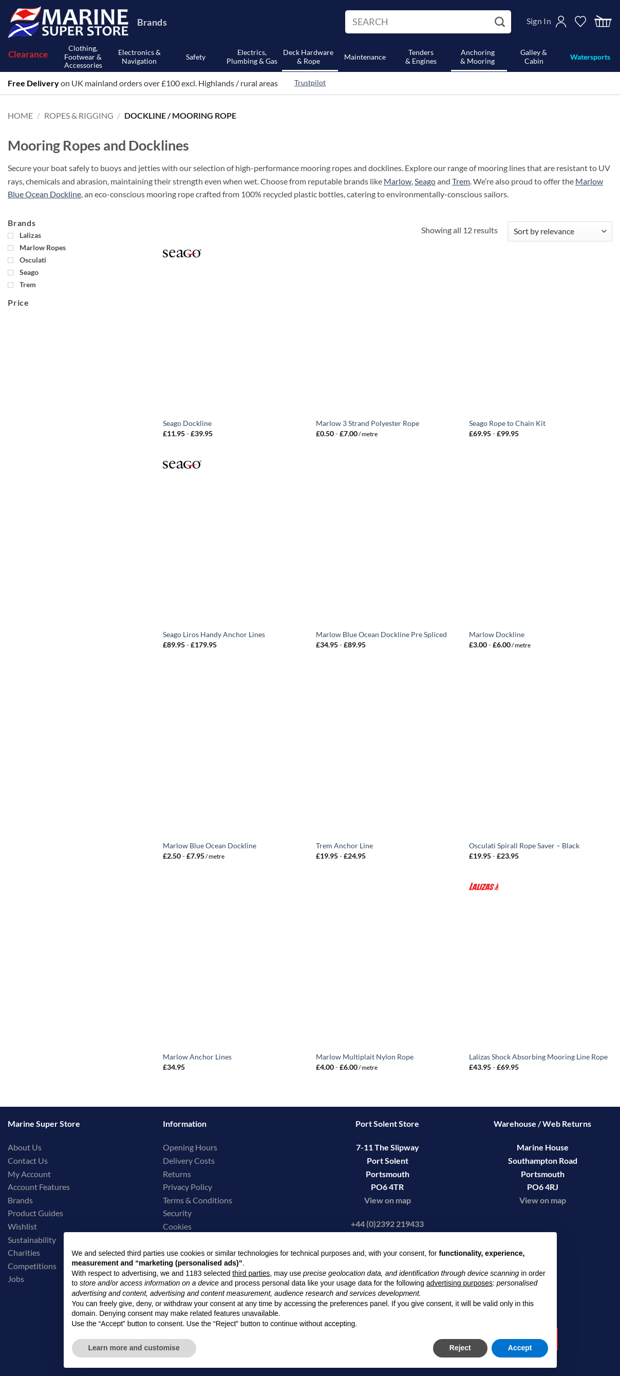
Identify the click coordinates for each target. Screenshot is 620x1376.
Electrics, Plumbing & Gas (252, 56)
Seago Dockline (187, 423)
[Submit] (501, 22)
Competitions (32, 1266)
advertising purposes (459, 1283)
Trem (461, 181)
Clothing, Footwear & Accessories (83, 57)
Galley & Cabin (533, 56)
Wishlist (22, 1226)
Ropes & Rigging (79, 115)
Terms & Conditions (197, 1200)
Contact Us (28, 1160)
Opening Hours (190, 1147)
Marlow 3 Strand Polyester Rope (367, 423)
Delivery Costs (189, 1160)
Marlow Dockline (496, 634)
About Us (25, 1147)
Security (177, 1213)
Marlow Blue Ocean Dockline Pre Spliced (381, 634)
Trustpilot (310, 83)
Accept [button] (520, 1348)
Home (20, 115)
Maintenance (365, 56)
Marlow (397, 181)
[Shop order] (560, 231)
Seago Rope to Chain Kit (507, 423)
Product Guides (35, 1213)
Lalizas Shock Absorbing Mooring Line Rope (538, 1056)
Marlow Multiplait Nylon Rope (365, 1056)
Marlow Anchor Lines (197, 1056)
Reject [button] (460, 1348)
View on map (387, 1200)
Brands (152, 22)
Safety (195, 56)
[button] (603, 22)
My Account (29, 1174)
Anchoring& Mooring (477, 56)
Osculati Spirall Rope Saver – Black (524, 845)
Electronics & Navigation (139, 56)
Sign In (539, 21)
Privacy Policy (187, 1187)
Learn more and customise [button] (134, 1348)
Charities (25, 1252)
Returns (177, 1174)
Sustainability (32, 1239)
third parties (251, 1273)
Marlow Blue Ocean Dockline (209, 845)
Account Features (39, 1187)
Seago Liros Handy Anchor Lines (214, 634)
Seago (425, 181)
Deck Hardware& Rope (308, 56)
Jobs (16, 1279)
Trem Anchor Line (344, 845)
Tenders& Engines (421, 56)
